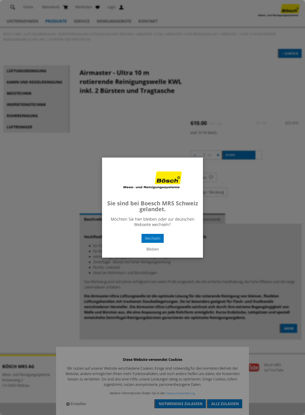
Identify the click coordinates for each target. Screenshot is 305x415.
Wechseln (152, 238)
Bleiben (152, 249)
